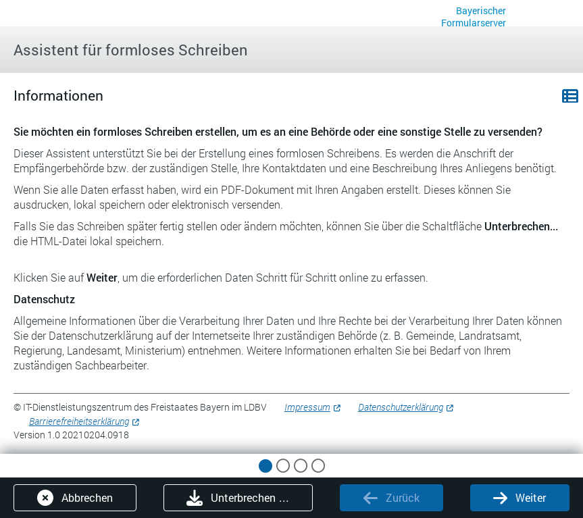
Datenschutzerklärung (400, 406)
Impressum (307, 406)
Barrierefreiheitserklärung (79, 421)
